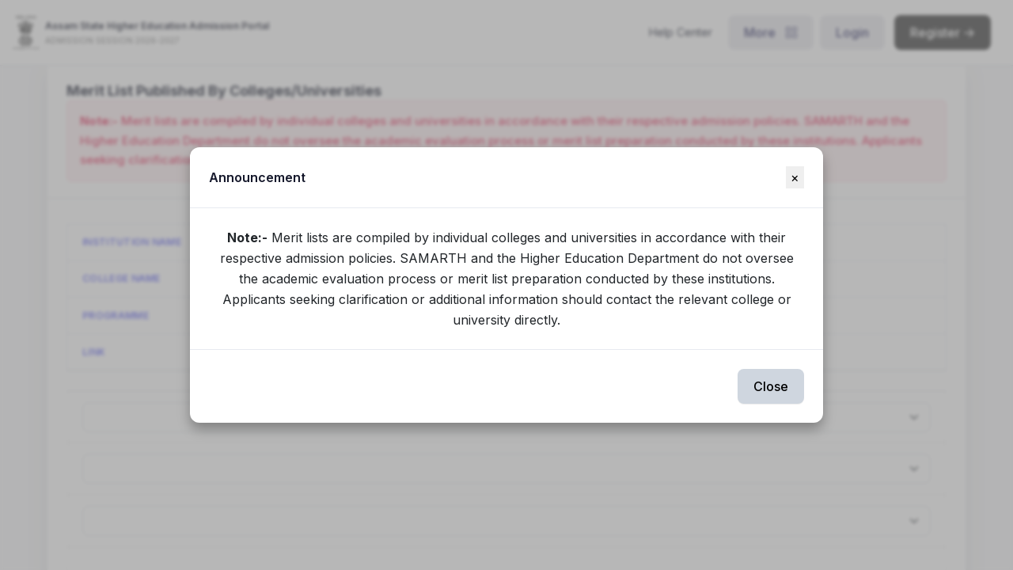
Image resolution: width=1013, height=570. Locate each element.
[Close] (795, 177)
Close (770, 386)
